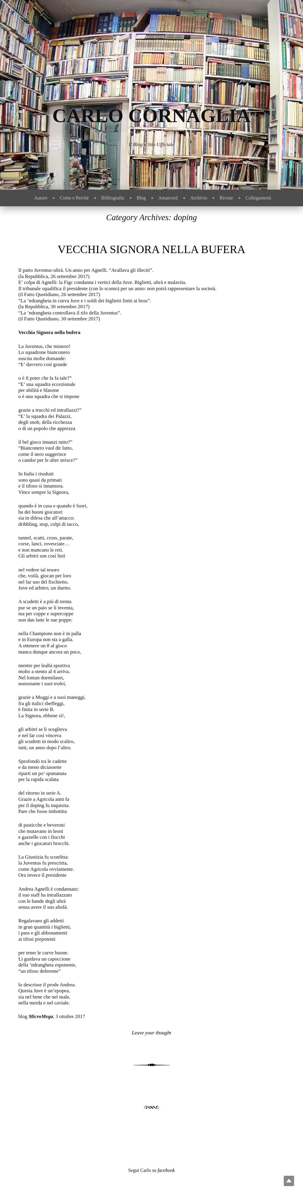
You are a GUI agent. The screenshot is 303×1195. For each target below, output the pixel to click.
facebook (166, 1170)
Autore (40, 197)
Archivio (198, 197)
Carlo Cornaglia (151, 115)
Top (289, 1181)
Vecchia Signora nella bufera (151, 249)
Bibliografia (112, 197)
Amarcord (168, 197)
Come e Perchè (74, 197)
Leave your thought (151, 1033)
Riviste (226, 197)
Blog (141, 197)
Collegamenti (258, 197)
